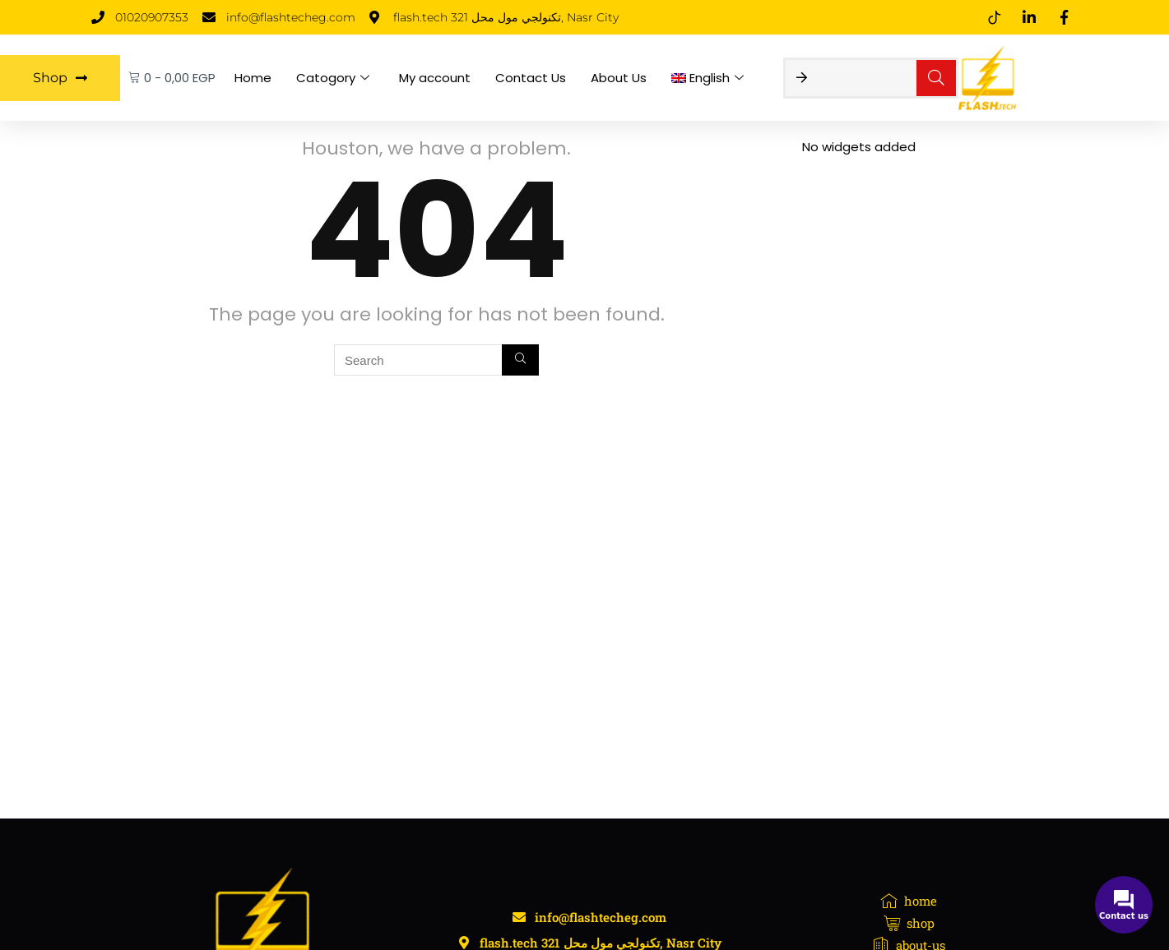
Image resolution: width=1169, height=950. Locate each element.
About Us (619, 77)
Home (252, 77)
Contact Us (530, 77)
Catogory (332, 77)
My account (435, 77)
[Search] (520, 360)
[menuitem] (710, 78)
